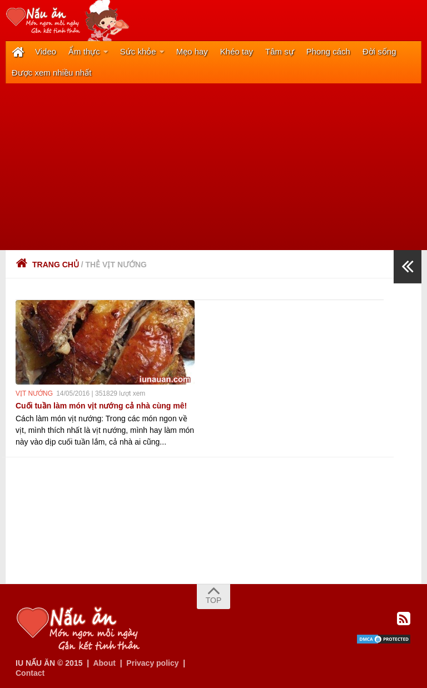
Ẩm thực (84, 51)
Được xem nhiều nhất (51, 72)
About (104, 663)
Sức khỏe (138, 51)
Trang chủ (47, 264)
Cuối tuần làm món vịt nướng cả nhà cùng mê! (101, 405)
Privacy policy (152, 663)
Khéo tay (236, 51)
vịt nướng (34, 393)
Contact (30, 673)
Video (45, 51)
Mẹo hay (192, 51)
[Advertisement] (213, 167)
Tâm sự (279, 51)
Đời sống (379, 51)
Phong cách (328, 51)
